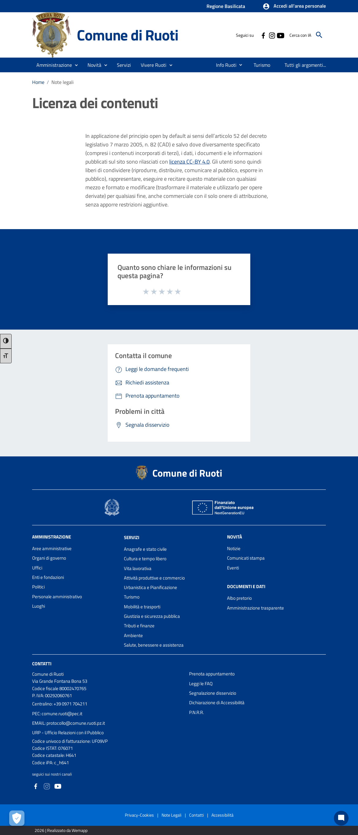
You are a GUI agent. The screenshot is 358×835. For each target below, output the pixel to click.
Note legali (62, 82)
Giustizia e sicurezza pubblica (152, 616)
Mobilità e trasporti (142, 606)
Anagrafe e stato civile (145, 549)
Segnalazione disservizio (212, 693)
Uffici (37, 567)
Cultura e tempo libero (145, 558)
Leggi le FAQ (201, 683)
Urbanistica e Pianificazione (150, 587)
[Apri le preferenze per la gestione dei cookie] (16, 818)
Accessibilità (222, 815)
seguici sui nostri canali (52, 774)
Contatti (41, 663)
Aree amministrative (52, 548)
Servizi (131, 537)
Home (38, 82)
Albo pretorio (239, 598)
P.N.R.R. (196, 712)
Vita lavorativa (137, 568)
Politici (38, 586)
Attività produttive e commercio (154, 577)
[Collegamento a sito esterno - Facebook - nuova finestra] (263, 35)
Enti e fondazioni (48, 577)
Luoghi (38, 606)
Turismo (132, 596)
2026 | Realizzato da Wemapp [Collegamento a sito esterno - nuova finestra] (61, 830)
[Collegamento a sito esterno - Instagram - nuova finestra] (271, 35)
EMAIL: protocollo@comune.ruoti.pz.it (68, 723)
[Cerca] (319, 35)
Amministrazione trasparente (255, 607)
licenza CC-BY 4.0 (189, 161)
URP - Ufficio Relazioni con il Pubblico (68, 732)
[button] (294, 6)
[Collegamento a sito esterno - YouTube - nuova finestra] (280, 35)
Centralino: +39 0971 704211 (59, 703)
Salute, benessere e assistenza (154, 644)
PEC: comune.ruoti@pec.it (57, 713)
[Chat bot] (341, 818)
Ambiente (133, 635)
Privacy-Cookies (139, 815)
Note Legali (171, 815)
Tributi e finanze (139, 625)
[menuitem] (223, 64)
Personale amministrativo (57, 596)
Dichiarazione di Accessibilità (216, 702)
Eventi (233, 567)
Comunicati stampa (246, 557)
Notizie (234, 548)
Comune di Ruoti (127, 35)
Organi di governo (49, 557)
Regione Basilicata (226, 6)
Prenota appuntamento (212, 673)
